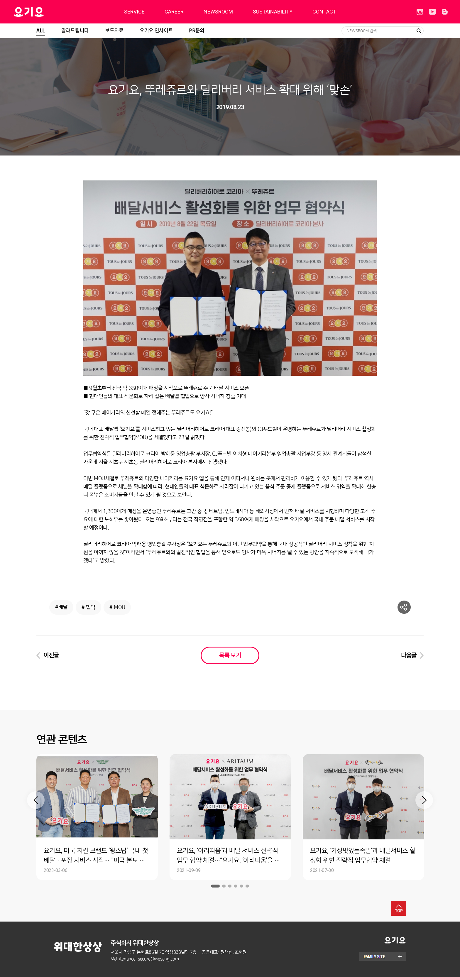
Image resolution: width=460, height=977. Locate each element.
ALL (40, 30)
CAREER (174, 12)
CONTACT (324, 12)
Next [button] (424, 800)
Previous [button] (36, 800)
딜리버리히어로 (43, 11)
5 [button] (241, 886)
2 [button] (224, 886)
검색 (418, 30)
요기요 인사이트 (156, 30)
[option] (97, 817)
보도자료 (114, 30)
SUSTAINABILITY (272, 12)
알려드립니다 (75, 30)
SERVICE (134, 12)
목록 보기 (230, 655)
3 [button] (229, 886)
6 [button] (247, 886)
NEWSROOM (218, 12)
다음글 (409, 655)
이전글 (51, 655)
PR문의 (196, 30)
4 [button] (235, 886)
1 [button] (215, 886)
